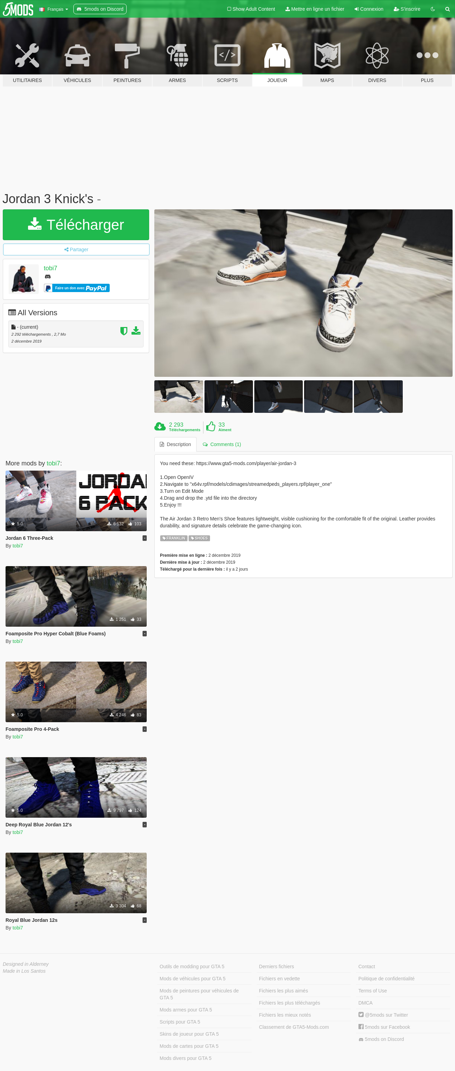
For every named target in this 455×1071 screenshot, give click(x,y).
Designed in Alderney (26, 964)
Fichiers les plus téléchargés (289, 1003)
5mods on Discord (381, 1039)
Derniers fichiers (276, 966)
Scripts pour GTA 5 (180, 1022)
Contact (366, 966)
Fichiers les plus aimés (283, 990)
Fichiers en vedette (279, 978)
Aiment (224, 430)
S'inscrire (407, 9)
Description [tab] (175, 444)
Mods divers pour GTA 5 (185, 1058)
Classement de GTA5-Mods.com (294, 1027)
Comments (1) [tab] (222, 444)
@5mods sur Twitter (383, 1015)
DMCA (365, 1003)
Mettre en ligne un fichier (314, 9)
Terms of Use (372, 990)
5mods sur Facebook (384, 1027)
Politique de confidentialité (386, 978)
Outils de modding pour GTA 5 (192, 966)
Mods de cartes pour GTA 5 (189, 1046)
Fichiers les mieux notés (285, 1015)
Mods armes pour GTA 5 (186, 1010)
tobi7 (50, 268)
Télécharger (76, 225)
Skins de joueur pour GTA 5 (189, 1034)
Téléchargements (184, 430)
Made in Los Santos (24, 971)
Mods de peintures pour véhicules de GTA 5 (199, 994)
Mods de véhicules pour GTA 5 (192, 978)
